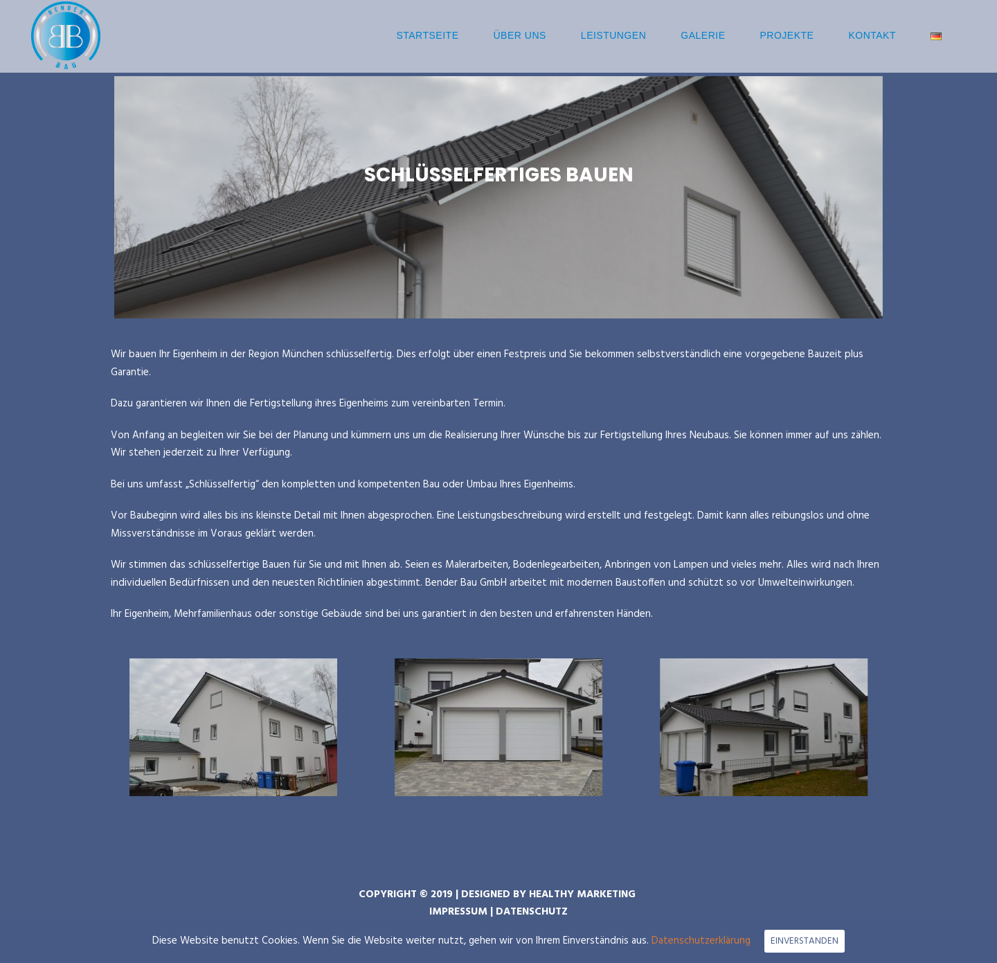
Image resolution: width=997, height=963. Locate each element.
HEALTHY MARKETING (582, 894)
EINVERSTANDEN (804, 941)
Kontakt (872, 35)
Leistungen (613, 35)
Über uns (519, 35)
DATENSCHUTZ (532, 911)
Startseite (427, 35)
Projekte (787, 35)
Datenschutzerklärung (701, 941)
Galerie (703, 35)
